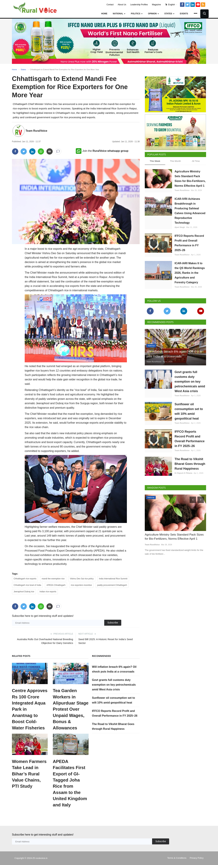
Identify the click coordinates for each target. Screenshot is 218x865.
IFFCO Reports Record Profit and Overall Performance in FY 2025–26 (189, 243)
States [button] (169, 13)
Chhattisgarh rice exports (25, 578)
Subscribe (112, 622)
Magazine (156, 4)
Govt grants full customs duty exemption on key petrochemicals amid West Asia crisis (114, 684)
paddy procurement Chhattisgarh (112, 585)
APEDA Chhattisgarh (55, 585)
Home (104, 13)
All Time (196, 161)
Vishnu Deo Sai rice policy (82, 578)
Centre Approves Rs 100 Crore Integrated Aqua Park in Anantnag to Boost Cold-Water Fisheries (30, 709)
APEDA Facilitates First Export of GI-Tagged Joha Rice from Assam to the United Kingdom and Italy (70, 783)
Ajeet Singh (180, 227)
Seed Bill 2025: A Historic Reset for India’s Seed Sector (105, 641)
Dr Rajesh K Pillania (183, 473)
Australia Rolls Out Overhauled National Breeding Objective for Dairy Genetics (45, 641)
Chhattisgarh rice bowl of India (27, 585)
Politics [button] (137, 13)
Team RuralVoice (36, 130)
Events (184, 13)
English (171, 4)
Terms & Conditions (176, 858)
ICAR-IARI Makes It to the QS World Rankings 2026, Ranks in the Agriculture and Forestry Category (190, 273)
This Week (155, 161)
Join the (102, 150)
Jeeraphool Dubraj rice (24, 591)
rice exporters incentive (81, 585)
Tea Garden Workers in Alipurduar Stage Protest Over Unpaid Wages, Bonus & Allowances (70, 709)
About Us (122, 4)
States (23, 69)
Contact (110, 4)
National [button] (119, 13)
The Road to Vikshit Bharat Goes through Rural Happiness (190, 463)
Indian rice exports (48, 591)
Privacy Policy (197, 858)
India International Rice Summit (113, 578)
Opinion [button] (153, 13)
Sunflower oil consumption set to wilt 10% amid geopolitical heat (189, 411)
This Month (175, 161)
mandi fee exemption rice (53, 578)
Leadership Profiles (139, 4)
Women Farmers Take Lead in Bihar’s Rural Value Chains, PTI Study (29, 774)
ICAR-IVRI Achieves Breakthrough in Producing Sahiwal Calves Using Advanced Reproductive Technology (190, 210)
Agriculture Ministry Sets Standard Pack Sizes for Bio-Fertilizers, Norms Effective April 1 (190, 178)
